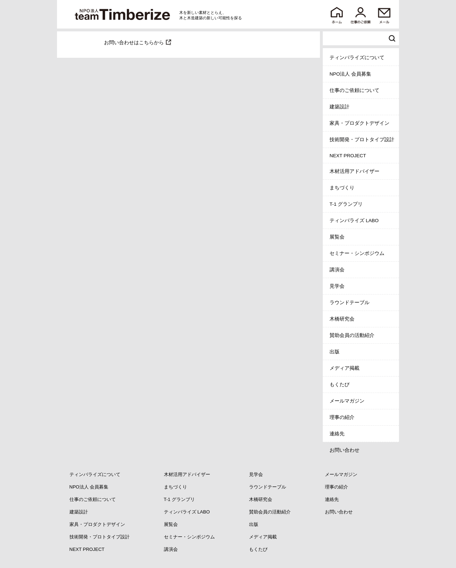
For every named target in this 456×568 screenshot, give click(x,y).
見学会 (337, 286)
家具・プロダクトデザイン (359, 123)
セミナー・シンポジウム (357, 253)
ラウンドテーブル (349, 302)
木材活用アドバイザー (354, 171)
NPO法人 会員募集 (350, 74)
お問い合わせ (344, 450)
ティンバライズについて (357, 57)
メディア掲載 (344, 368)
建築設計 (339, 106)
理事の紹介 (342, 417)
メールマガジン (347, 401)
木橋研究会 (342, 319)
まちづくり (342, 187)
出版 (335, 351)
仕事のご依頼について (354, 90)
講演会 (337, 269)
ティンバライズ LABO (354, 220)
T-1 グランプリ (346, 204)
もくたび (339, 384)
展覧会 (337, 237)
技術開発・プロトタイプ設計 (362, 139)
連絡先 (337, 433)
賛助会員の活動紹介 (352, 335)
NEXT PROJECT (348, 155)
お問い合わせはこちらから (134, 42)
